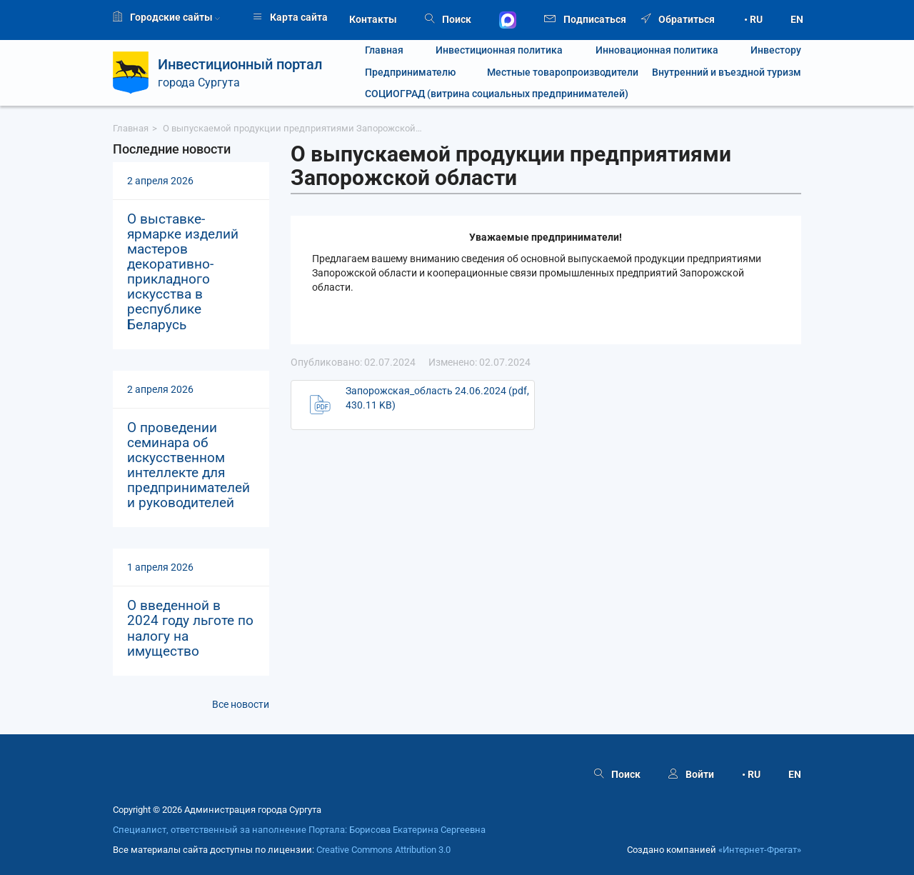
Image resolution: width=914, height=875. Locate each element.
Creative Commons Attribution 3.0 (383, 849)
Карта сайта (290, 17)
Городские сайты (166, 17)
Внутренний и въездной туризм (726, 72)
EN (796, 19)
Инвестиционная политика (499, 50)
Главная (384, 50)
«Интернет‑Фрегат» (759, 849)
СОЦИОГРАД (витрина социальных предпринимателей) (496, 94)
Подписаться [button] (585, 18)
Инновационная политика (657, 50)
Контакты (373, 19)
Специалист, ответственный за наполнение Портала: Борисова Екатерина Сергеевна (299, 829)
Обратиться (678, 19)
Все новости (240, 704)
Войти (691, 774)
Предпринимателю (410, 72)
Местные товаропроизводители (554, 72)
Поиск (448, 19)
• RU (753, 19)
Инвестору (775, 50)
